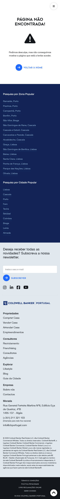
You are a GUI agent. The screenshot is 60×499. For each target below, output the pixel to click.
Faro (5, 204)
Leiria (6, 228)
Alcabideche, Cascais (14, 139)
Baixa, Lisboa (10, 154)
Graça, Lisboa (10, 144)
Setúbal (7, 213)
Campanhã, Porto (12, 111)
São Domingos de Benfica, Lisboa (20, 149)
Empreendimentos (13, 332)
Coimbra (7, 218)
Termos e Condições (30, 481)
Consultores (10, 353)
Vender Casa (10, 322)
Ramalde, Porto (10, 101)
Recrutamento (11, 343)
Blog (5, 373)
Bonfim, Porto (10, 115)
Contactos (9, 394)
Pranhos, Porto (10, 106)
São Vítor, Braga (11, 120)
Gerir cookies (30, 491)
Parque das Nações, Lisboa (16, 168)
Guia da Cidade (12, 378)
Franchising (9, 348)
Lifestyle (7, 368)
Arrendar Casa (11, 327)
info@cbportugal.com (15, 425)
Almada (7, 233)
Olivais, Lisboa (10, 173)
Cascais (7, 194)
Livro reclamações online (30, 487)
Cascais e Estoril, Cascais (16, 130)
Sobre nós (9, 389)
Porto (5, 199)
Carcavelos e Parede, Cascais (18, 135)
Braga (6, 223)
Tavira (6, 209)
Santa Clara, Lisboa (13, 159)
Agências (8, 357)
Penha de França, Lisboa (15, 163)
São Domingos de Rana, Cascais (19, 125)
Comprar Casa (11, 317)
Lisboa (6, 189)
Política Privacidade (30, 484)
